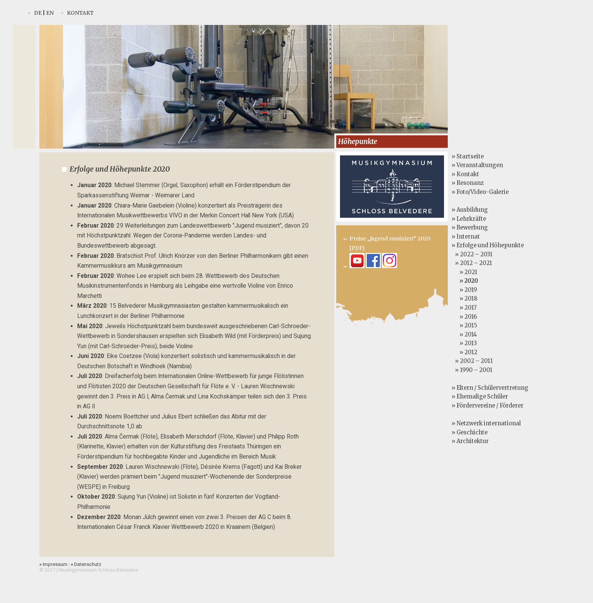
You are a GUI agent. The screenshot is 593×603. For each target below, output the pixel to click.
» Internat (466, 236)
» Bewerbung (470, 227)
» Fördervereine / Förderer (487, 405)
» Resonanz (468, 183)
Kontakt (80, 12)
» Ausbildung (470, 209)
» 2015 (464, 325)
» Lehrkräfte (469, 218)
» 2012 (464, 352)
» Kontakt (465, 174)
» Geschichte (469, 432)
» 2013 (464, 343)
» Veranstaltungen (477, 165)
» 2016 (464, 316)
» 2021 (464, 272)
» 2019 (464, 290)
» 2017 (464, 307)
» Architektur (470, 441)
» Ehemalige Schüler (480, 396)
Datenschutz (86, 564)
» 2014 (464, 334)
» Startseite (468, 156)
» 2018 (464, 298)
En (50, 12)
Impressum (53, 564)
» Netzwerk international (486, 423)
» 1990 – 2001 (472, 370)
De (38, 12)
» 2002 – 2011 (472, 361)
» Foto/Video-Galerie (480, 192)
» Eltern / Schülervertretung (490, 387)
